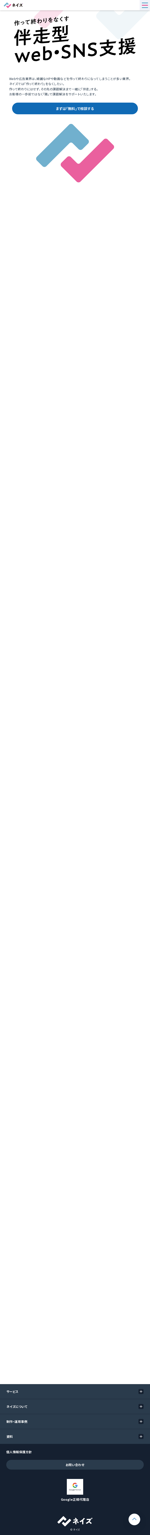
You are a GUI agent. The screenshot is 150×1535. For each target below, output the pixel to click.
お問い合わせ (75, 1464)
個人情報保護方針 (19, 1452)
